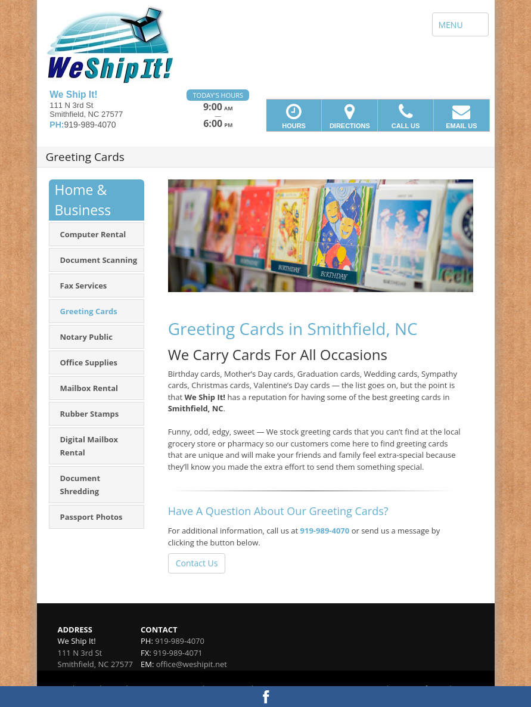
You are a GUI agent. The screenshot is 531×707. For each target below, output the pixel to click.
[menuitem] (96, 234)
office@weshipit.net (191, 664)
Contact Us (197, 563)
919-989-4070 (325, 530)
